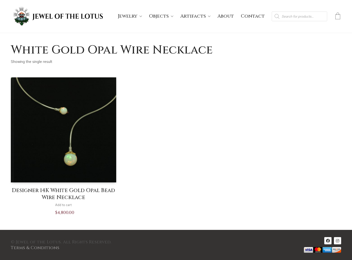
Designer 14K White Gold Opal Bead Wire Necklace (63, 194)
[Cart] (337, 16)
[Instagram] (337, 240)
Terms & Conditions (35, 248)
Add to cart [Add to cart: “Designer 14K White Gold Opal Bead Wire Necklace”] (63, 205)
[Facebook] (328, 240)
